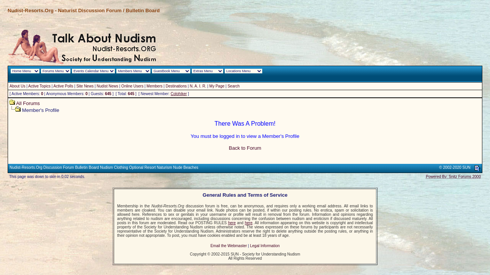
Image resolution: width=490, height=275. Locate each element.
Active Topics (39, 86)
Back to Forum (245, 148)
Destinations (176, 86)
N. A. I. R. (198, 86)
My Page (216, 86)
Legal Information (264, 246)
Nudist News (107, 86)
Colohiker (179, 94)
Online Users (132, 86)
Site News (84, 86)
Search (233, 86)
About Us (17, 86)
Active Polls (64, 86)
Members (155, 86)
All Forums (28, 103)
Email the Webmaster (229, 246)
